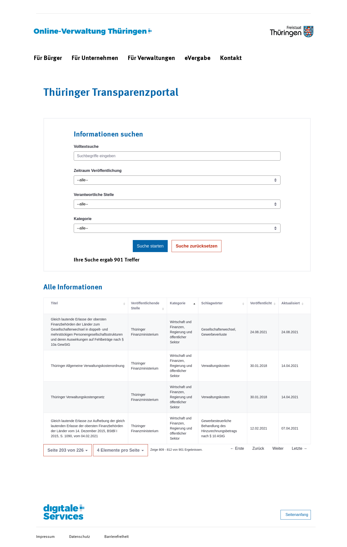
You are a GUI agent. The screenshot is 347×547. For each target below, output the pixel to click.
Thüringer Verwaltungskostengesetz (78, 397)
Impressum (45, 537)
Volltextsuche (86, 146)
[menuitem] (48, 58)
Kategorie (83, 219)
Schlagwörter (212, 303)
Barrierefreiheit (116, 537)
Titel (54, 303)
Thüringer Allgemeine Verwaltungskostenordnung (87, 366)
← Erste (237, 448)
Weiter (278, 448)
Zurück (258, 448)
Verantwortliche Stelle (94, 195)
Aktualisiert (290, 303)
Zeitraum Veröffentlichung (97, 171)
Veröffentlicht (261, 303)
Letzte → (299, 448)
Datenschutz (79, 537)
